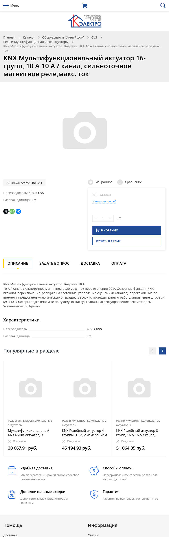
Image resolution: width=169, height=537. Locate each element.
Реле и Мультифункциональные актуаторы (35, 42)
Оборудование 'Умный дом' (63, 37)
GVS (94, 37)
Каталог (29, 37)
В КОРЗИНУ (107, 232)
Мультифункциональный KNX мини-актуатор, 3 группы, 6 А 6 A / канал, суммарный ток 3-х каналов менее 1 (30, 434)
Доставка (90, 264)
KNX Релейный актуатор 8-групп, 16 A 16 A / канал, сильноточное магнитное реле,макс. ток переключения (137, 434)
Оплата (118, 264)
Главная (9, 37)
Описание (17, 264)
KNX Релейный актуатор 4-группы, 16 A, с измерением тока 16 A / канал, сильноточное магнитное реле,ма (84, 434)
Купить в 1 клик (108, 242)
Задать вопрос (54, 264)
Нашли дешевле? (104, 201)
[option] (31, 410)
